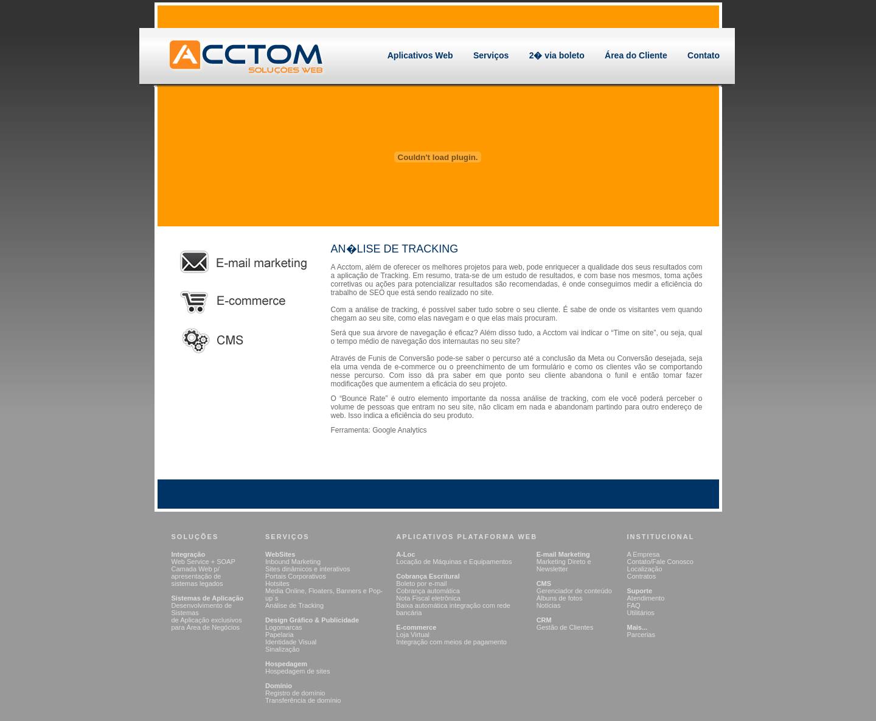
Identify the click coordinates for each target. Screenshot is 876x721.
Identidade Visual (290, 642)
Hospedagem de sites (297, 671)
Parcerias (641, 634)
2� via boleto (557, 55)
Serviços (491, 55)
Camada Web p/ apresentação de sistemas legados (197, 576)
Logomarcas (283, 627)
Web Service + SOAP (203, 561)
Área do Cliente (636, 55)
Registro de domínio (295, 693)
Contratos (641, 576)
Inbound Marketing (293, 561)
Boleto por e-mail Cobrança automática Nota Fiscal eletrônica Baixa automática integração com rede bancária (453, 598)
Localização (644, 569)
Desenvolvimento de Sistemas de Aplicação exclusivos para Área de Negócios (207, 616)
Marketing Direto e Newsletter (564, 565)
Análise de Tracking (294, 605)
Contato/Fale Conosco (660, 561)
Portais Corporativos (295, 576)
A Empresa (643, 554)
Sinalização (282, 649)
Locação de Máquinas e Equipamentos (454, 561)
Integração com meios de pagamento (451, 642)
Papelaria (279, 634)
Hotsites (277, 583)
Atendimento (646, 598)
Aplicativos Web (420, 55)
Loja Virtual (412, 634)
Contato (703, 55)
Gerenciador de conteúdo (574, 590)
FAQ (634, 605)
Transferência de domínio (303, 700)
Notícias (549, 605)
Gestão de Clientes (565, 627)
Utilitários (641, 612)
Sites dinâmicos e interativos (307, 569)
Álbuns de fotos (560, 598)
